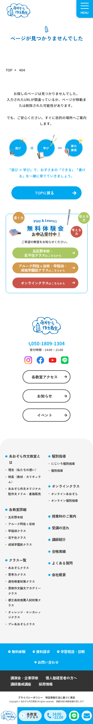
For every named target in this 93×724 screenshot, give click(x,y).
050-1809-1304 (48, 343)
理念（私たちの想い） (23, 470)
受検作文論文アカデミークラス (24, 590)
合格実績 (59, 551)
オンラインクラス (66, 486)
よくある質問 (62, 563)
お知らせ (44, 396)
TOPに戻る (44, 192)
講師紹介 (59, 539)
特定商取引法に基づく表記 (60, 697)
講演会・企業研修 (24, 677)
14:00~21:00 (57, 715)
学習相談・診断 (73, 651)
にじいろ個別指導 (63, 463)
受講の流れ (60, 527)
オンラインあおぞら (64, 494)
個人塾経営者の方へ (61, 677)
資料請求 (43, 651)
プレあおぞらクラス (21, 624)
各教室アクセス (44, 376)
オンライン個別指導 (64, 500)
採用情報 (46, 684)
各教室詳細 (17, 509)
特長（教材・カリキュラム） (24, 479)
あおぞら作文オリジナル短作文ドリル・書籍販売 (24, 491)
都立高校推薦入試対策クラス (24, 602)
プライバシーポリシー (30, 697)
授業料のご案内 (64, 516)
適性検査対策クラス (21, 581)
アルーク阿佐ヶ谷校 (21, 524)
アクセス (32, 715)
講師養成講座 (20, 684)
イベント (44, 415)
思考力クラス (17, 574)
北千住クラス (17, 537)
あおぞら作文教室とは (24, 459)
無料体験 (19, 651)
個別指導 (59, 456)
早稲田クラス (17, 531)
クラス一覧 (17, 560)
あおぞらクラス (18, 568)
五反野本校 (15, 517)
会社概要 (59, 574)
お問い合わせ (48, 662)
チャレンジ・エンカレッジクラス (24, 614)
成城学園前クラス (20, 544)
